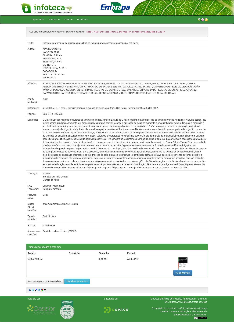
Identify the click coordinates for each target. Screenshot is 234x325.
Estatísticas (83, 19)
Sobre (68, 19)
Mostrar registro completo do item (45, 281)
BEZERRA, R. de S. (52, 61)
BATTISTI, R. (49, 65)
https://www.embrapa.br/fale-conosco (188, 302)
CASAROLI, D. (50, 71)
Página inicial (37, 19)
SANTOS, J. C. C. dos (54, 74)
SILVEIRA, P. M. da (52, 55)
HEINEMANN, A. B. (52, 58)
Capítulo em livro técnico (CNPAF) (60, 231)
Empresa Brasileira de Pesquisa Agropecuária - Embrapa (179, 298)
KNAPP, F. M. (49, 77)
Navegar (54, 19)
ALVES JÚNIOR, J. (52, 49)
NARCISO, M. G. (51, 52)
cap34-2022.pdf (35, 259)
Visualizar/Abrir (182, 273)
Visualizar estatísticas (77, 281)
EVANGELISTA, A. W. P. (55, 68)
